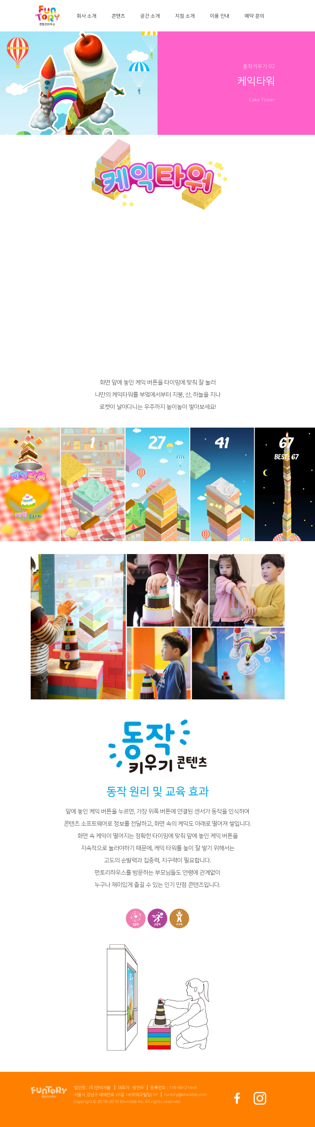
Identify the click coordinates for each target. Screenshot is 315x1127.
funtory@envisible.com (185, 1094)
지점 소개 (185, 16)
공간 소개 (150, 16)
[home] (47, 15)
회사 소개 (86, 16)
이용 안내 (220, 16)
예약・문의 (254, 16)
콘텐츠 (118, 16)
